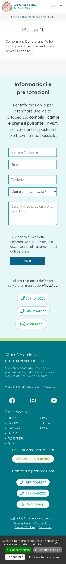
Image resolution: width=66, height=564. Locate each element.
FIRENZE (13, 433)
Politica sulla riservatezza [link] (44, 557)
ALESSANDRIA (16, 438)
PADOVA (13, 423)
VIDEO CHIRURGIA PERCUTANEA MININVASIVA (30, 386)
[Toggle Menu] (53, 6)
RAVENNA (14, 428)
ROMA (43, 418)
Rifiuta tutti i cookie (47, 550)
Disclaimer (45, 527)
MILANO (13, 418)
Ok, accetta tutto (18, 550)
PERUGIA (44, 423)
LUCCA (43, 428)
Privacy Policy (22, 523)
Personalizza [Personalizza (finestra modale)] (15, 557)
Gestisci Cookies (25, 527)
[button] (61, 6)
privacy (42, 242)
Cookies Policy (43, 523)
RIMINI (11, 443)
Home (15, 16)
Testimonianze (31, 16)
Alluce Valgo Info (25, 5)
